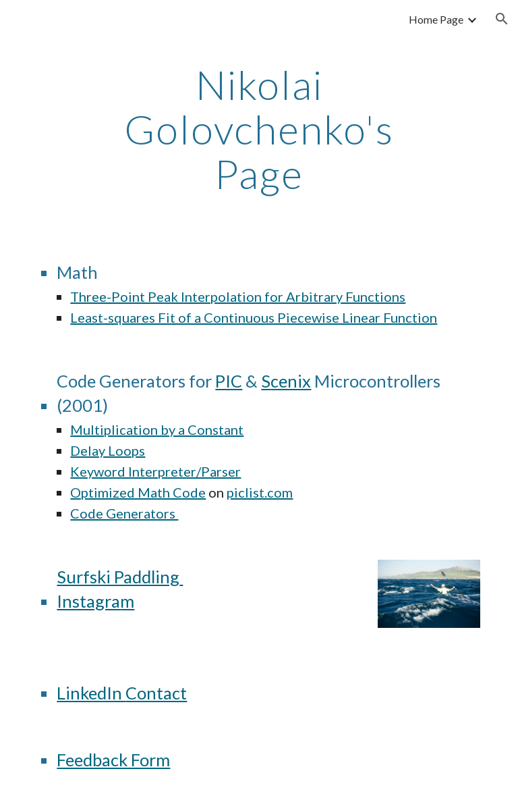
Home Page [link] (436, 19)
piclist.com (260, 492)
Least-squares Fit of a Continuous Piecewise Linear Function (253, 317)
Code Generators (124, 513)
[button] (502, 19)
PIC (228, 381)
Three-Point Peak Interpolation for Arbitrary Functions (237, 296)
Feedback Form (113, 759)
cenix (290, 381)
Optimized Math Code (138, 492)
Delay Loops (107, 450)
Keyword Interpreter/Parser (155, 471)
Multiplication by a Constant (156, 429)
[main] (259, 129)
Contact (156, 693)
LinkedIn (91, 693)
